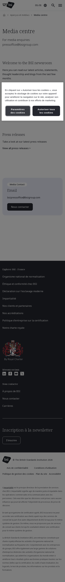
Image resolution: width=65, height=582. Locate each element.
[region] (32, 101)
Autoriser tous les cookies (46, 111)
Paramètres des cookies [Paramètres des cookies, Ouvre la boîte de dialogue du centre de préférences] (17, 111)
